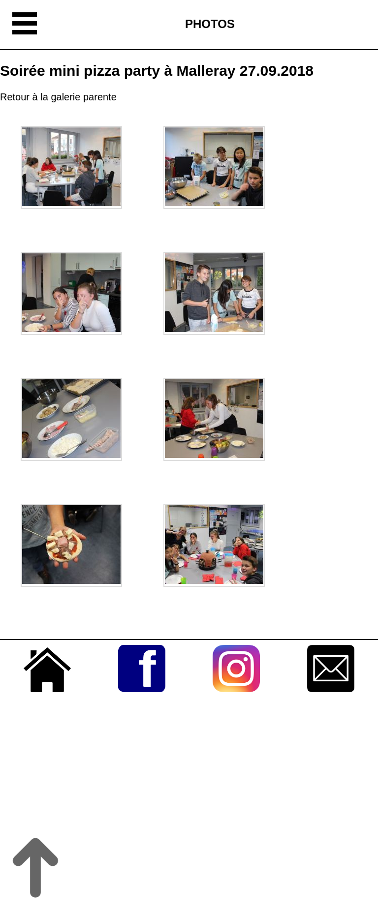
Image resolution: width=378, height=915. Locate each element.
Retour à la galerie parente (58, 97)
